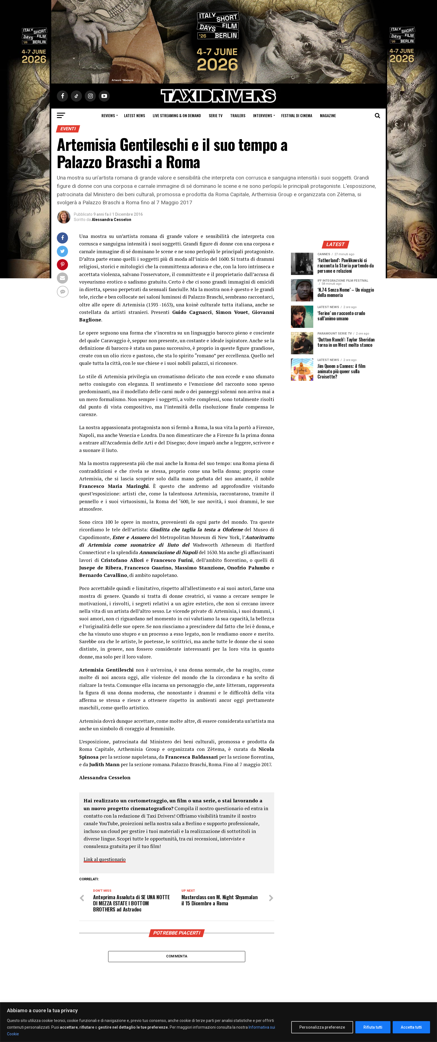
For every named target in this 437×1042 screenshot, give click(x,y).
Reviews (108, 115)
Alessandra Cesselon (111, 219)
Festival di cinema (296, 115)
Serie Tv (215, 115)
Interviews (262, 115)
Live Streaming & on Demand (177, 115)
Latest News (134, 115)
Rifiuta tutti (372, 1027)
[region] (218, 1022)
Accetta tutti (411, 1027)
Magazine (328, 115)
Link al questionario (106, 859)
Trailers (237, 115)
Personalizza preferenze (322, 1027)
